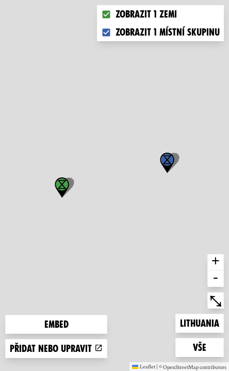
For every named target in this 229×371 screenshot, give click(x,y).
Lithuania (199, 322)
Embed (56, 324)
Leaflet (143, 366)
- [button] (215, 279)
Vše (208, 346)
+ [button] (215, 262)
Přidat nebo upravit (56, 348)
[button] (167, 163)
